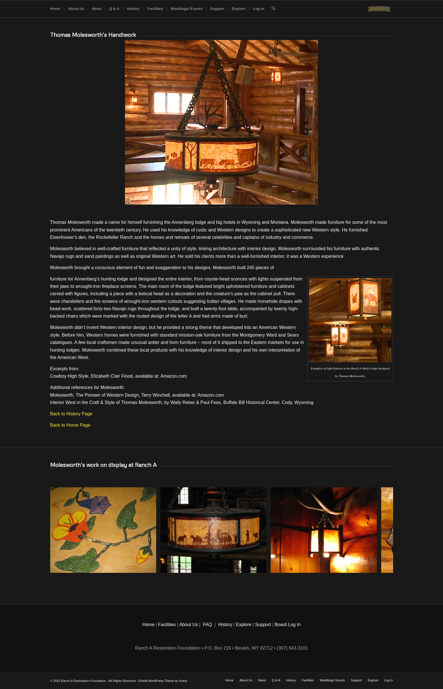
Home (148, 624)
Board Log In (288, 624)
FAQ (207, 624)
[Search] (273, 8)
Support (263, 624)
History (225, 624)
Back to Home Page (70, 425)
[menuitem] (55, 8)
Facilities (167, 624)
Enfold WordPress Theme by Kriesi (163, 680)
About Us (188, 624)
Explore (243, 624)
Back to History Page (71, 413)
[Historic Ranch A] (380, 8)
